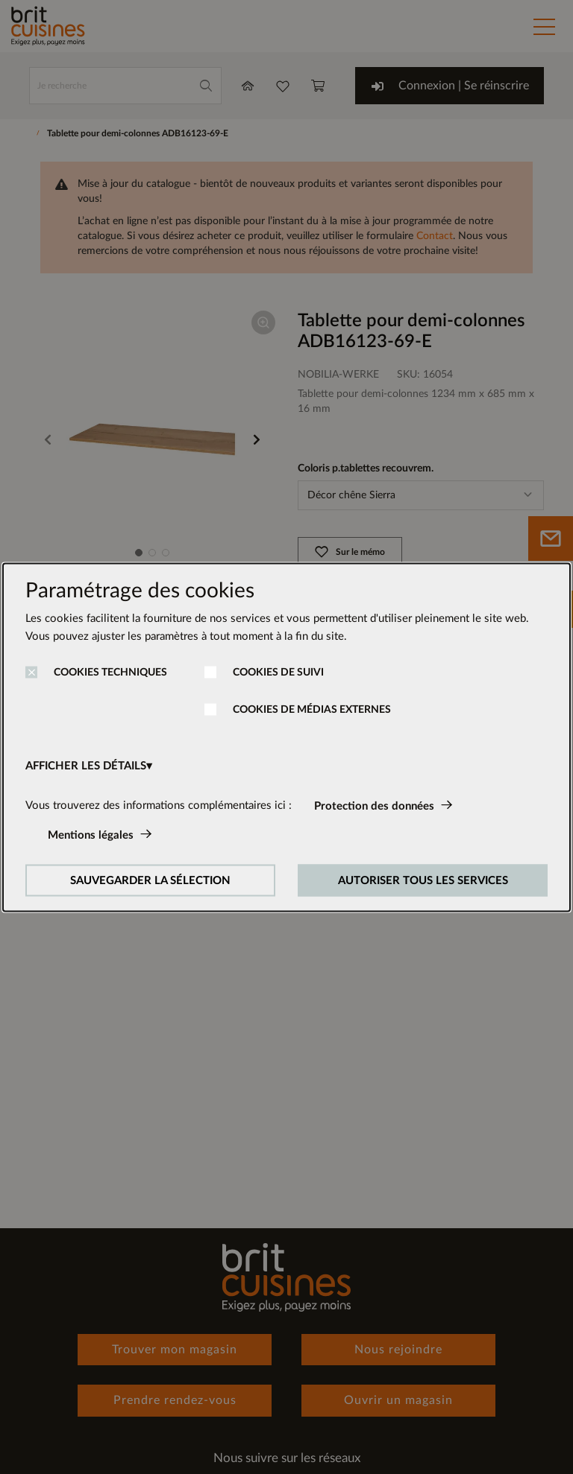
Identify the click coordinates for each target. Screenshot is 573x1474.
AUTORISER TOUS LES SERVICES (423, 880)
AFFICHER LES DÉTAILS (85, 765)
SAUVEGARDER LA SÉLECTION (150, 880)
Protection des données (374, 805)
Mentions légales (91, 834)
